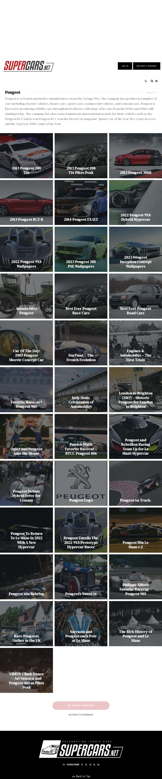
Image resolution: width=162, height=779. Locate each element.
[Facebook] (82, 765)
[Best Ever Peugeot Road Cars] (135, 296)
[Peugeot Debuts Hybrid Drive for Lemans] (26, 483)
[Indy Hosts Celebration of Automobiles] (81, 389)
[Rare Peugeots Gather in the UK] (26, 623)
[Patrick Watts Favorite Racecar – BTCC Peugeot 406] (81, 436)
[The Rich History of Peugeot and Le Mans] (135, 623)
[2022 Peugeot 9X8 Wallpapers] (26, 249)
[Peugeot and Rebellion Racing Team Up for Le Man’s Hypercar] (135, 436)
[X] (86, 765)
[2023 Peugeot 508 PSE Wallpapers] (81, 249)
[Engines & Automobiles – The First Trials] (135, 343)
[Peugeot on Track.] (135, 483)
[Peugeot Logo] (81, 483)
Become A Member (147, 66)
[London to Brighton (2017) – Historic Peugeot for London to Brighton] (135, 389)
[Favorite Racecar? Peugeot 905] (26, 389)
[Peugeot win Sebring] (26, 577)
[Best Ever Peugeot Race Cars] (81, 296)
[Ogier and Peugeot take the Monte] (26, 436)
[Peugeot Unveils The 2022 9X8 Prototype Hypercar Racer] (81, 530)
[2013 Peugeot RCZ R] (26, 202)
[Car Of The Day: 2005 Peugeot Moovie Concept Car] (26, 343)
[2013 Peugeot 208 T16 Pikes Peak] (81, 155)
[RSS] (94, 765)
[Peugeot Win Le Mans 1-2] (135, 530)
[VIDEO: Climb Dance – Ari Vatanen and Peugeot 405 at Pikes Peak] (26, 670)
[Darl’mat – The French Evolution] (81, 343)
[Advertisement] (81, 27)
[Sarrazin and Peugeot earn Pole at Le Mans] (81, 623)
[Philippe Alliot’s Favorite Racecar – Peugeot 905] (135, 577)
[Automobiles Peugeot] (26, 296)
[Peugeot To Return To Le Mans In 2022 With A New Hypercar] (26, 530)
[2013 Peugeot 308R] (135, 155)
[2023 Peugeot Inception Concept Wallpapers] (135, 249)
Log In (125, 66)
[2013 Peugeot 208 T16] (26, 155)
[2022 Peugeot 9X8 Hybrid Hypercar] (135, 202)
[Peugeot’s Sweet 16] (81, 577)
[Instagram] (90, 765)
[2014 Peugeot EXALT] (81, 202)
